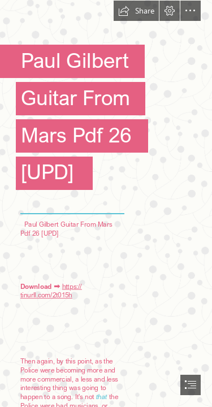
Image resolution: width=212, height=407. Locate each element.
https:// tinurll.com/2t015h (51, 290)
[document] (106, 203)
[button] (136, 11)
